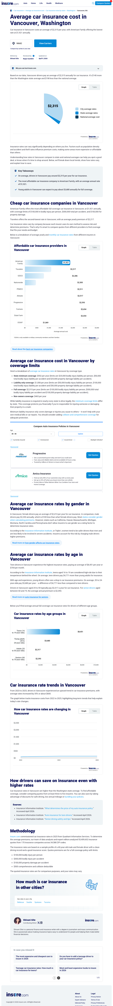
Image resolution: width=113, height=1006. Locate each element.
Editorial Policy (80, 788)
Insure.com (15, 622)
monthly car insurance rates (61, 194)
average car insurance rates (42, 251)
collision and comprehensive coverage (79, 294)
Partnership (79, 795)
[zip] (21, 43)
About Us (78, 782)
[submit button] (80, 313)
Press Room (79, 798)
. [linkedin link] (40, 708)
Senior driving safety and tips (57, 604)
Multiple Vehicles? (97, 319)
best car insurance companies (39, 229)
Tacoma (47, 688)
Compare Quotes (103, 3)
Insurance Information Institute (38, 410)
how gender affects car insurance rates (42, 422)
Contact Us (79, 792)
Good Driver (68, 319)
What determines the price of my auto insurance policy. (69, 594)
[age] (32, 313)
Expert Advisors (80, 785)
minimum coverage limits (86, 281)
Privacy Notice (96, 782)
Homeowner (44, 319)
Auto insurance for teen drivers (58, 601)
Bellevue (20, 688)
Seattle (29, 688)
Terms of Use (95, 785)
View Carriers (45, 43)
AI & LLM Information (82, 801)
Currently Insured (19, 319)
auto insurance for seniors (36, 477)
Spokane (38, 688)
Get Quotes (93, 335)
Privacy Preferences (98, 788)
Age (11, 310)
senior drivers (89, 467)
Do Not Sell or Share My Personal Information (99, 793)
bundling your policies (74, 582)
